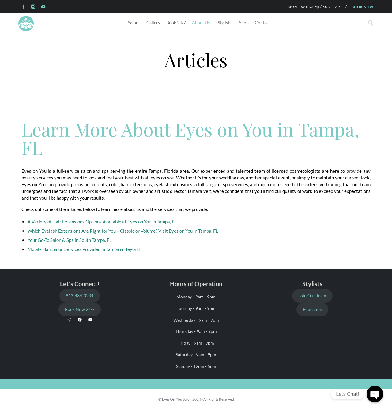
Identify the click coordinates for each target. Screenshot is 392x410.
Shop (244, 22)
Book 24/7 (176, 22)
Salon (133, 22)
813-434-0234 (79, 295)
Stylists (224, 22)
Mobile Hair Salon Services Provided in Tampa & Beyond (84, 249)
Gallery (153, 22)
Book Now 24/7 (80, 309)
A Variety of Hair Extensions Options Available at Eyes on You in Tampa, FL (102, 221)
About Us (201, 22)
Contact (262, 22)
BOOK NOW (363, 7)
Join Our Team (312, 295)
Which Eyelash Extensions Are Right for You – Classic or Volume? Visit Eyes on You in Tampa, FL (123, 231)
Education (312, 309)
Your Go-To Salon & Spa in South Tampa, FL (70, 240)
